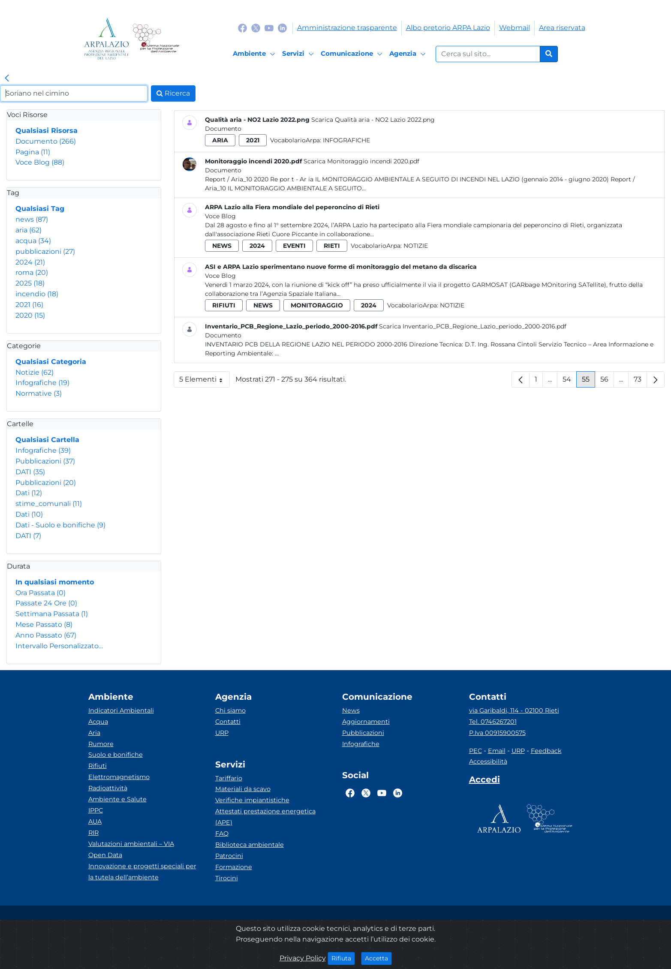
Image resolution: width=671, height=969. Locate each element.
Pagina (32, 152)
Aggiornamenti (366, 721)
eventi (294, 246)
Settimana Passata (51, 614)
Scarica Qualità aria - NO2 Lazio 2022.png (373, 119)
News (351, 710)
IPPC (95, 810)
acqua (33, 241)
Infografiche (42, 383)
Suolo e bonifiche (115, 754)
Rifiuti (97, 766)
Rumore (101, 744)
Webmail (514, 28)
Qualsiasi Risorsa (46, 130)
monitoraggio (317, 305)
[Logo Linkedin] (282, 27)
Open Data (105, 855)
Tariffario (228, 778)
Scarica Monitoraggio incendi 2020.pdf (361, 161)
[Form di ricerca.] (488, 54)
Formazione (233, 867)
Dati (28, 493)
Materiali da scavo (243, 789)
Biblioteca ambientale (249, 845)
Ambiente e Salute (117, 799)
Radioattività (107, 788)
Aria (94, 733)
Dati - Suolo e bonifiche (60, 525)
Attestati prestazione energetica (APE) (265, 816)
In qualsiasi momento (54, 582)
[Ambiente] (255, 54)
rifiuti (223, 305)
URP (222, 733)
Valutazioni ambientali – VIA (131, 844)
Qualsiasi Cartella (47, 440)
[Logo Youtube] (269, 27)
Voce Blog (39, 162)
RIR (93, 833)
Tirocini (226, 878)
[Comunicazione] (352, 54)
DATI (30, 472)
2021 (29, 305)
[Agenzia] (409, 54)
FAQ (222, 833)
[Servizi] (299, 54)
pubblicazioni (45, 251)
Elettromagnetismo (119, 777)
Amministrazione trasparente (347, 28)
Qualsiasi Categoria (50, 362)
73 (640, 381)
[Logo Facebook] (242, 27)
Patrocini (229, 856)
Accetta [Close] (378, 958)
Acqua (98, 721)
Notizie (34, 372)
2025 (30, 283)
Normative (38, 393)
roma (31, 272)
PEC (475, 751)
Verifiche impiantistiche (252, 800)
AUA (95, 821)
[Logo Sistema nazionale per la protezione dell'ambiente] (156, 39)
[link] (7, 78)
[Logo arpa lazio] (106, 39)
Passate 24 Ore (46, 603)
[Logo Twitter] (256, 27)
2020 (30, 315)
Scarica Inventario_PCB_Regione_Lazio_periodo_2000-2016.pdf (472, 326)
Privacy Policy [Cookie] (303, 958)
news (31, 219)
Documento (45, 141)
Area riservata (562, 28)
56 (607, 381)
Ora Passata (40, 593)
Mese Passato (43, 624)
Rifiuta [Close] (343, 958)
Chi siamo (230, 710)
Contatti (228, 721)
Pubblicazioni (45, 461)
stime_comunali (48, 504)
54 (570, 381)
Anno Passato (45, 635)
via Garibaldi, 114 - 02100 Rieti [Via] (514, 710)
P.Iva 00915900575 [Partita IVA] (497, 733)
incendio (36, 294)
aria (28, 230)
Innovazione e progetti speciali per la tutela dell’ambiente (142, 871)
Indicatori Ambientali (121, 710)
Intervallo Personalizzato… (59, 646)
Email (497, 751)
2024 (30, 262)
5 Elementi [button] (204, 381)
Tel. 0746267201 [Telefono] (493, 721)
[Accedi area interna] (484, 781)
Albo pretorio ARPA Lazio (448, 28)
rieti (332, 246)
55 (588, 381)
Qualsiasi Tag (39, 209)
